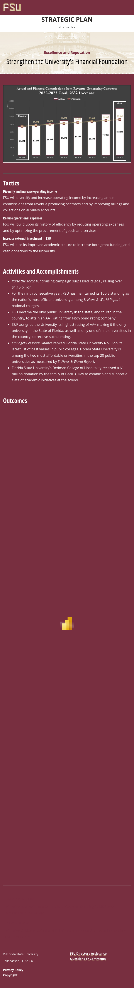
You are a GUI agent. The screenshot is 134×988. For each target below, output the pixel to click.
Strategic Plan (67, 19)
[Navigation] (129, 5)
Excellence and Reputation (67, 52)
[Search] (124, 5)
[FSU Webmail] (120, 5)
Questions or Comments (88, 959)
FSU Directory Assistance (88, 953)
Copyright (10, 975)
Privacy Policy (13, 970)
